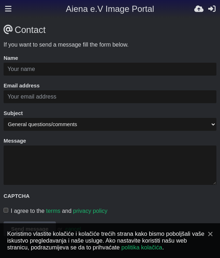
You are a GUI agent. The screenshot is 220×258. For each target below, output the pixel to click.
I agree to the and (55, 211)
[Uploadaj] (199, 9)
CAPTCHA (17, 196)
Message (15, 141)
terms (53, 211)
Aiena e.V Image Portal (110, 9)
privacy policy (90, 211)
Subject (13, 113)
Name (11, 58)
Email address (22, 86)
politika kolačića (141, 247)
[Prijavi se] (211, 9)
